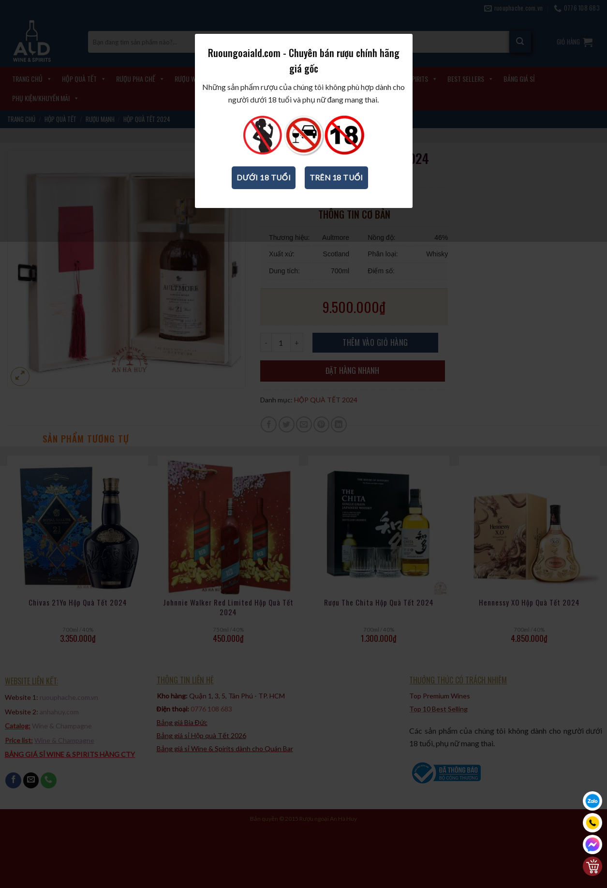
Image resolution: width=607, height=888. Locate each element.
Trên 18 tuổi (336, 177)
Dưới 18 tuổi (264, 177)
